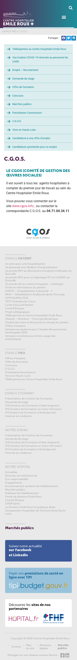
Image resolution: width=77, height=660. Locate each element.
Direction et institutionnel (21, 475)
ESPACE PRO (9, 31)
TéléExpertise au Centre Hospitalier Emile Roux (39, 49)
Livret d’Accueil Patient (19, 304)
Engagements (13, 482)
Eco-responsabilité (16, 479)
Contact (16, 646)
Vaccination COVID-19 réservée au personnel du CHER (40, 59)
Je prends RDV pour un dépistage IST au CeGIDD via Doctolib (37, 279)
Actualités (11, 472)
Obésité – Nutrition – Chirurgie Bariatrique (31, 318)
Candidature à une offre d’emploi (31, 138)
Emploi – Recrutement (25, 70)
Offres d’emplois (15, 325)
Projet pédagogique (17, 311)
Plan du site (30, 647)
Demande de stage (23, 78)
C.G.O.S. (17, 121)
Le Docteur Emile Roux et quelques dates (30, 507)
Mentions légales (45, 647)
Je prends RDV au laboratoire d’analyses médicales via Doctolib (38, 272)
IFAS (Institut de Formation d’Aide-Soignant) (32, 405)
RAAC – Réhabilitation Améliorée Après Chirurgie (35, 294)
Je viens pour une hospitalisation (25, 263)
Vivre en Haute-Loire (24, 129)
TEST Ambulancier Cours (20, 301)
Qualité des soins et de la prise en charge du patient (36, 322)
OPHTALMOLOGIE (16, 297)
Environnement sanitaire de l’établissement (31, 486)
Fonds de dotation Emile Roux (23, 496)
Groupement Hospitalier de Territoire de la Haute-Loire (36, 512)
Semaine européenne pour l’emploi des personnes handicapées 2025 (36, 331)
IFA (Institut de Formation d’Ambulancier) (30, 412)
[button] (70, 7)
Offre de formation (23, 87)
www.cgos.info (23, 206)
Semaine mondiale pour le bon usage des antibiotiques (30, 337)
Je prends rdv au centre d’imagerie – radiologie (34, 283)
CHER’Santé (12, 503)
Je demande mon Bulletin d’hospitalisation (31, 267)
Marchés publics (22, 104)
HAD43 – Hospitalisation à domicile (28, 291)
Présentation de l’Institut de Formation (29, 398)
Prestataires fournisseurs (27, 112)
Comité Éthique (14, 308)
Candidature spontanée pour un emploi (34, 146)
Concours (17, 95)
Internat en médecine (18, 416)
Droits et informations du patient (25, 287)
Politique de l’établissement (22, 493)
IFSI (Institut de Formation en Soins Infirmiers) (33, 409)
